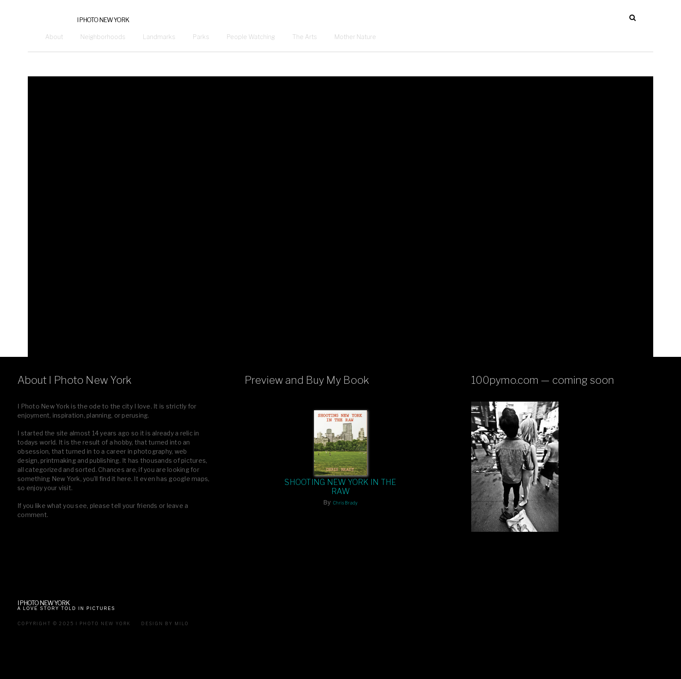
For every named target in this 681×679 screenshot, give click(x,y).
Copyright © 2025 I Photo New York (74, 623)
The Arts (304, 36)
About (54, 36)
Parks (201, 36)
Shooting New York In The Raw (340, 487)
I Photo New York (103, 19)
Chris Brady (345, 502)
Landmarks (159, 36)
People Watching (251, 36)
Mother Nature (355, 36)
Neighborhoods (103, 36)
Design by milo (165, 623)
